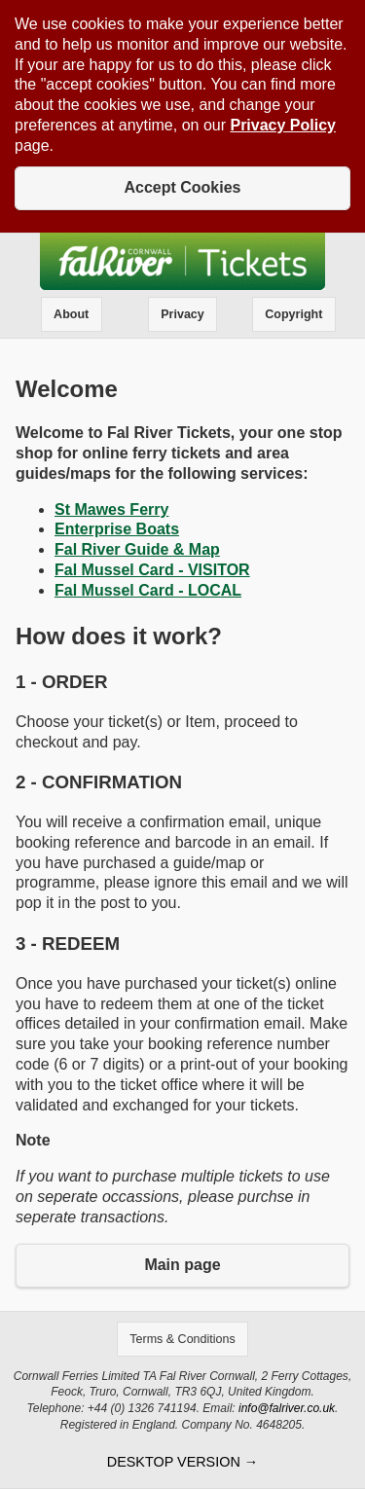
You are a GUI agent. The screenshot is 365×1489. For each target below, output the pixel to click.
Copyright (293, 314)
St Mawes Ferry (111, 509)
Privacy (182, 314)
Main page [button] (182, 1264)
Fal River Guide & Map (137, 549)
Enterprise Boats (117, 529)
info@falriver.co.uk (286, 1408)
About (71, 314)
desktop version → (182, 1462)
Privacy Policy (283, 125)
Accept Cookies (182, 187)
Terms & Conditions (182, 1339)
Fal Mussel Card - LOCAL (148, 590)
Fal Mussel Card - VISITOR (152, 570)
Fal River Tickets (182, 261)
